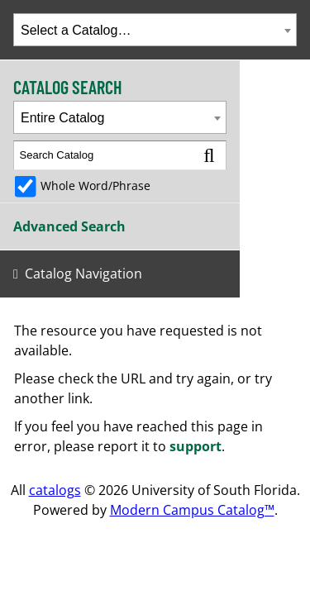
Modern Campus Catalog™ (192, 510)
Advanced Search (69, 226)
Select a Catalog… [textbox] (76, 30)
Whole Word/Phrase (95, 185)
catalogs (55, 490)
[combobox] (155, 29)
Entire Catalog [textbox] (62, 118)
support (195, 446)
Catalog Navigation (83, 273)
